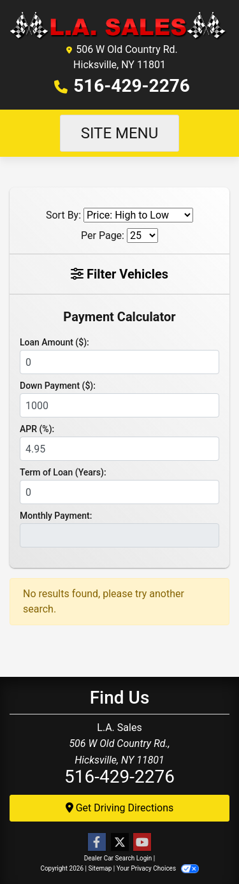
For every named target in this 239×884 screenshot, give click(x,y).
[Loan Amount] (119, 362)
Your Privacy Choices (158, 868)
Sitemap (100, 868)
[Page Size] (142, 235)
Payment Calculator (119, 316)
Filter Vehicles (119, 274)
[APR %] (119, 449)
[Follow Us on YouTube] (142, 842)
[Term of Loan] (119, 492)
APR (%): (37, 429)
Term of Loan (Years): (63, 472)
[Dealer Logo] (119, 25)
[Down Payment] (119, 405)
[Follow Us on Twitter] (120, 842)
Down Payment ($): (58, 385)
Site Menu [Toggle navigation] (120, 133)
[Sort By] (138, 215)
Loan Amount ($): (54, 342)
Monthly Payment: (56, 516)
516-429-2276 (131, 85)
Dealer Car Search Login (118, 858)
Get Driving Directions (120, 808)
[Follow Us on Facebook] (97, 842)
